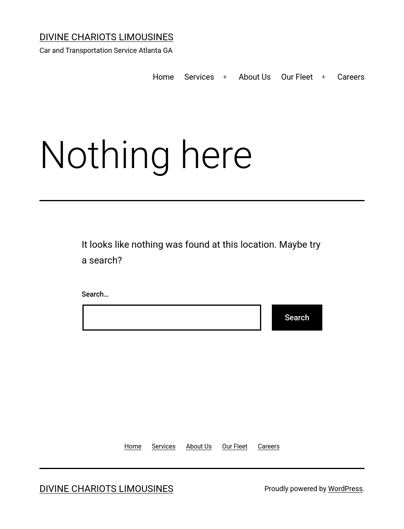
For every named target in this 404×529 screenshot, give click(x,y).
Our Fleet (297, 77)
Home (163, 77)
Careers (351, 77)
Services (199, 77)
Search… (95, 294)
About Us (255, 77)
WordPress (345, 488)
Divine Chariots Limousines (106, 37)
